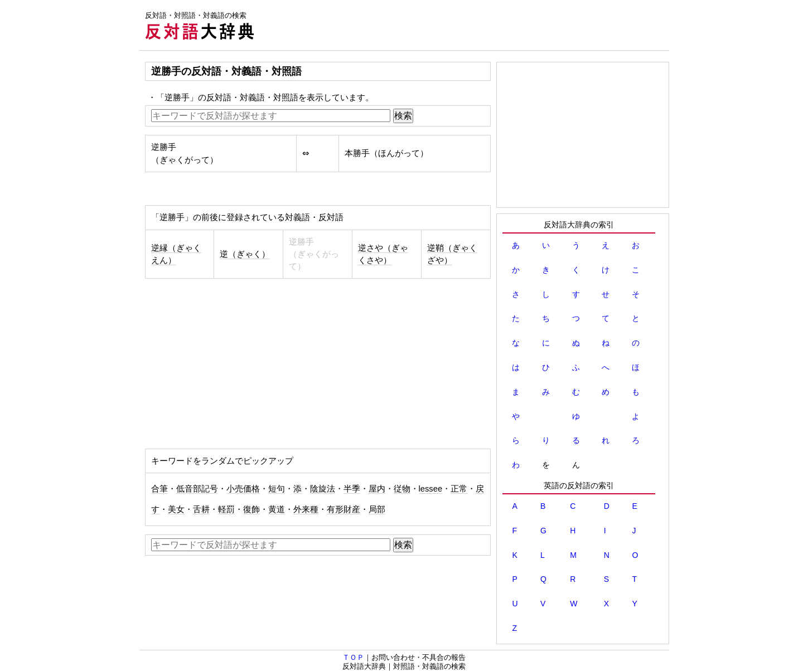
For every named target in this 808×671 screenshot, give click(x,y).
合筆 (159, 488)
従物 (402, 488)
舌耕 (201, 509)
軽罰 (226, 509)
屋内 (377, 488)
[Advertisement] (466, 25)
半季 (351, 488)
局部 (377, 509)
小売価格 (243, 488)
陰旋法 (322, 488)
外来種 (305, 509)
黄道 (276, 509)
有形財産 (343, 509)
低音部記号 (197, 488)
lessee (431, 488)
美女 (176, 509)
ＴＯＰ (353, 657)
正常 (459, 488)
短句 (276, 488)
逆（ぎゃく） (245, 254)
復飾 (251, 509)
